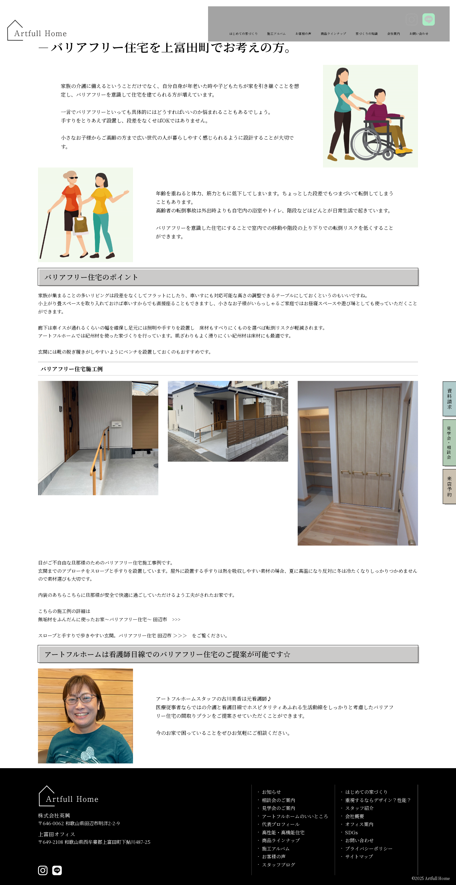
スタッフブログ (278, 864)
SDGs (351, 832)
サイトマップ (359, 856)
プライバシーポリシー (369, 848)
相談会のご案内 (278, 800)
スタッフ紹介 (359, 808)
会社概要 (354, 816)
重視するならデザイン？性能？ (378, 800)
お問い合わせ (416, 23)
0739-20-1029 (58, 856)
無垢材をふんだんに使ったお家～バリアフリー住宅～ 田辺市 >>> (109, 619)
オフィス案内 (359, 824)
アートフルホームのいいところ (295, 816)
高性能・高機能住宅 (283, 832)
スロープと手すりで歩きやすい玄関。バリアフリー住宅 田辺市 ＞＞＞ (112, 635)
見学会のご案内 (278, 808)
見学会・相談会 (449, 442)
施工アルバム (227, 23)
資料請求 (449, 398)
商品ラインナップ (302, 23)
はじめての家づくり (182, 23)
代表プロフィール (281, 824)
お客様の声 (262, 23)
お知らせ (271, 791)
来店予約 (449, 486)
